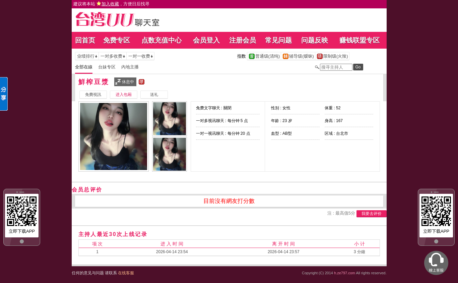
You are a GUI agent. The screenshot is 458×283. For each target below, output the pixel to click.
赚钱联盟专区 (359, 40)
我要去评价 (372, 213)
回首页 (85, 40)
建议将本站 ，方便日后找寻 (111, 3)
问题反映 (314, 40)
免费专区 (116, 40)
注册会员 (242, 40)
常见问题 (278, 40)
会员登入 (206, 40)
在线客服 (126, 273)
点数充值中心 (161, 40)
